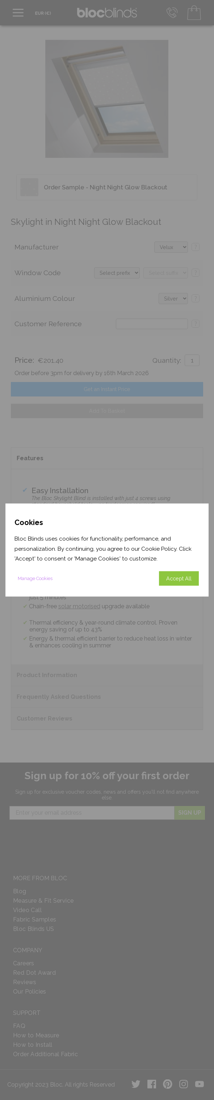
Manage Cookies (35, 578)
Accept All (179, 578)
